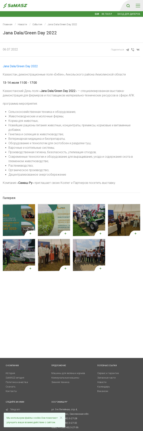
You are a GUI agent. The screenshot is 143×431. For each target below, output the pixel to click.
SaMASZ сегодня (15, 377)
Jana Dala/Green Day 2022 (20, 66)
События (37, 24)
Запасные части (106, 377)
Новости (22, 24)
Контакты (11, 391)
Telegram (13, 409)
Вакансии (102, 391)
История (10, 373)
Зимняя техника (60, 382)
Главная (7, 24)
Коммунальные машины (65, 377)
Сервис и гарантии (108, 373)
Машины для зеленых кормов (68, 373)
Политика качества (17, 382)
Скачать (11, 386)
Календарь (103, 386)
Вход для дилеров (129, 14)
